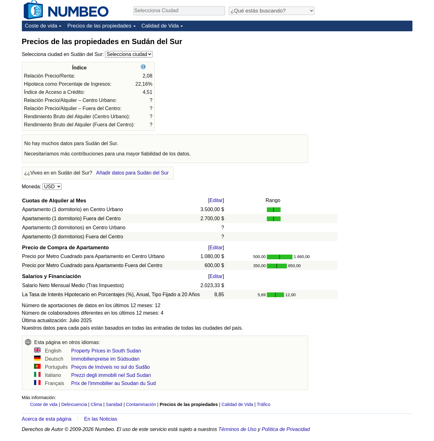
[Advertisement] (365, 76)
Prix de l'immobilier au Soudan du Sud (113, 383)
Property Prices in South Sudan (106, 350)
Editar (216, 200)
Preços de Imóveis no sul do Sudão (110, 367)
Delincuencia (74, 404)
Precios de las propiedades (99, 26)
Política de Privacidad (286, 429)
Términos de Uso (237, 429)
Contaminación (141, 404)
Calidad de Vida (160, 26)
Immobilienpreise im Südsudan (105, 359)
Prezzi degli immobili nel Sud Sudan (111, 375)
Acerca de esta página (47, 419)
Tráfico (263, 404)
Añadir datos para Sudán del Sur (132, 172)
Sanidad (114, 404)
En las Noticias (100, 419)
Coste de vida (41, 26)
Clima (96, 404)
